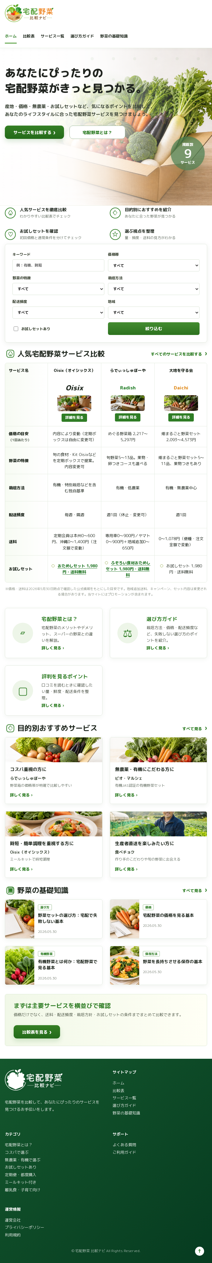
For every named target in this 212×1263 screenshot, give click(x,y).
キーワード (58, 261)
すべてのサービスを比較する (179, 353)
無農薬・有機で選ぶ (22, 1160)
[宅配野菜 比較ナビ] (29, 13)
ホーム (11, 36)
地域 (154, 309)
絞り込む (153, 328)
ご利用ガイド (124, 1152)
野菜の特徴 (58, 285)
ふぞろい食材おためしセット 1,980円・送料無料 (128, 569)
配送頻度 (58, 309)
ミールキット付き (20, 1182)
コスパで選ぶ (17, 1152)
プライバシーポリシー (24, 1227)
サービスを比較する (34, 132)
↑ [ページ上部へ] (199, 1251)
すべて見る (194, 728)
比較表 (29, 36)
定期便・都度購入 (20, 1174)
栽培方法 (154, 285)
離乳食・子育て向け (22, 1189)
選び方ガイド (82, 36)
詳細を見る (74, 417)
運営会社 (13, 1220)
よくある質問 (124, 1144)
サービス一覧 (52, 36)
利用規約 (13, 1235)
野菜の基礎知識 (114, 36)
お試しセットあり (32, 328)
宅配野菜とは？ (97, 132)
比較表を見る (37, 1031)
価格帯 (154, 261)
